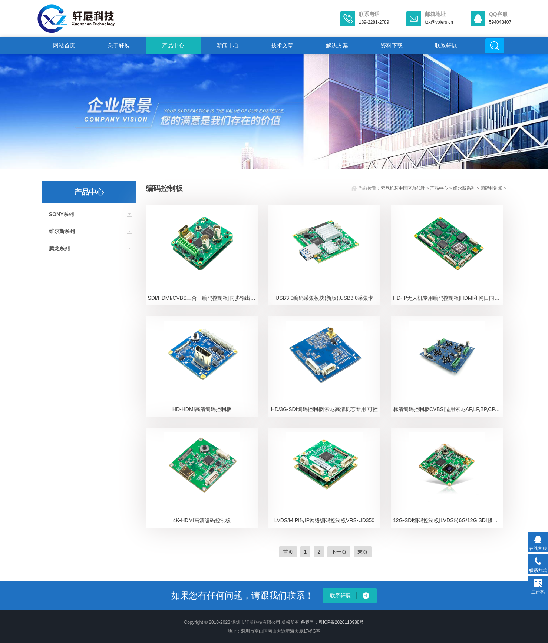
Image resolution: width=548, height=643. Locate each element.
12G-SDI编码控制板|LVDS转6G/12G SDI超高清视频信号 (448, 520)
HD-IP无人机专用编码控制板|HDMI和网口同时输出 (448, 298)
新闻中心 (228, 45)
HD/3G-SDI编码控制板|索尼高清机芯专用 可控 (324, 409)
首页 (288, 552)
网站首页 (64, 45)
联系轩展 (446, 45)
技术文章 (282, 45)
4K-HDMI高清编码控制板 (202, 520)
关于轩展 (119, 45)
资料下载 (391, 45)
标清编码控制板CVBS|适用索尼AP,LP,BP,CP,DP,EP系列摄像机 (448, 409)
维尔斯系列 (62, 231)
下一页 (339, 552)
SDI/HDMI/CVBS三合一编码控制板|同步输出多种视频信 (203, 298)
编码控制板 (492, 188)
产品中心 (173, 45)
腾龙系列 (59, 248)
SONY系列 (61, 214)
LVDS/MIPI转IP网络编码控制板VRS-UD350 (324, 520)
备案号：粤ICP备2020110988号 (332, 622)
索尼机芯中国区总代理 (403, 188)
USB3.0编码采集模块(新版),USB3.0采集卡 (324, 298)
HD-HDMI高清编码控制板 (201, 409)
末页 (362, 552)
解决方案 (337, 45)
